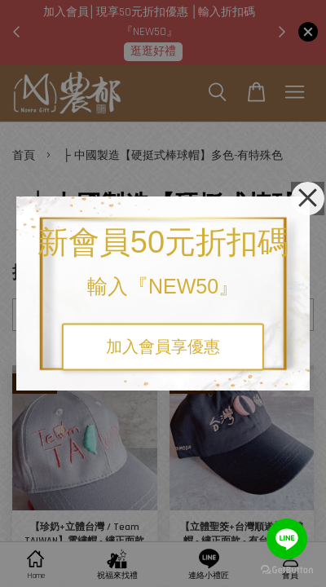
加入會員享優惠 (163, 347)
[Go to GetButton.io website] (287, 570)
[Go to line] (287, 539)
